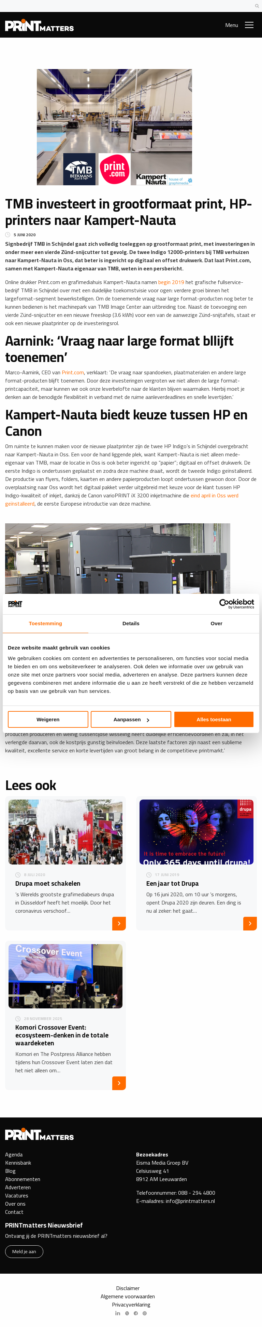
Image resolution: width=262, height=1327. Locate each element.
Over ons (15, 1203)
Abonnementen (22, 1179)
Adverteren (18, 1187)
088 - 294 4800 (196, 1193)
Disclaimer (128, 1288)
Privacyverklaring (131, 1304)
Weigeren (48, 719)
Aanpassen (131, 719)
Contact (14, 1212)
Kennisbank (18, 1162)
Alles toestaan (213, 719)
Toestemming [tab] (45, 623)
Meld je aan (24, 1251)
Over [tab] (216, 623)
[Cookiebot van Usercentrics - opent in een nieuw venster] (224, 604)
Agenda (14, 1154)
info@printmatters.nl (190, 1201)
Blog (10, 1171)
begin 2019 (171, 282)
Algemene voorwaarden (128, 1296)
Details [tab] (131, 623)
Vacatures (16, 1195)
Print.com (73, 372)
